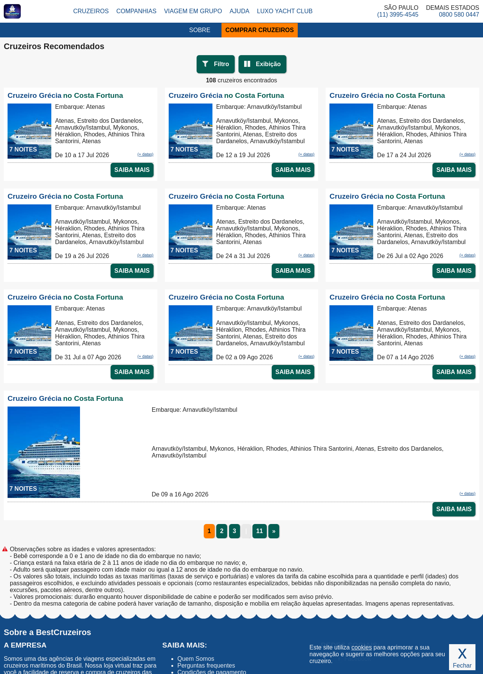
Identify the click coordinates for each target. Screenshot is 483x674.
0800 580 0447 (459, 14)
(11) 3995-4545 (397, 14)
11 (259, 531)
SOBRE (199, 30)
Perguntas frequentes (206, 665)
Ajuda (239, 11)
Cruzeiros (91, 11)
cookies (361, 647)
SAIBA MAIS (132, 170)
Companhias (136, 11)
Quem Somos (195, 658)
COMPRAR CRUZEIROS (259, 30)
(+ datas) (145, 154)
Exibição (268, 64)
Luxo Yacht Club (285, 11)
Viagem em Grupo (193, 11)
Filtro (221, 64)
